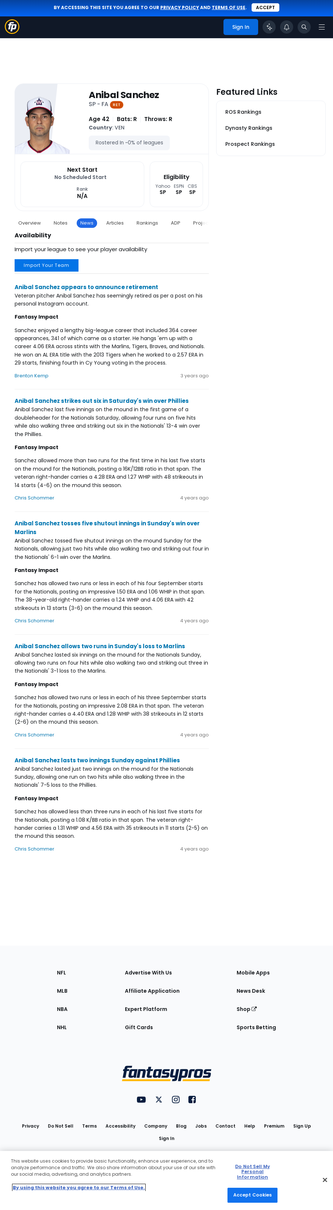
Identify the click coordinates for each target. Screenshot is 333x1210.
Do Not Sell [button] (60, 1126)
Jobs (201, 1126)
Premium (274, 1126)
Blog (181, 1126)
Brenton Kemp (32, 375)
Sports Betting (256, 1027)
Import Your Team (46, 265)
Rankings (147, 222)
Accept (265, 7)
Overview (29, 222)
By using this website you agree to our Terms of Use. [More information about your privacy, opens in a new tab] (79, 1187)
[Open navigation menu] (321, 27)
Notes (61, 222)
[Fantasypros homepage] (12, 32)
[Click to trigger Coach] (269, 27)
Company (155, 1126)
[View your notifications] (286, 27)
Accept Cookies (252, 1195)
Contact (225, 1126)
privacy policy (179, 7)
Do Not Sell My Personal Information (252, 1171)
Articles (115, 222)
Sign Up (302, 1126)
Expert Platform (146, 1009)
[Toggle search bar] (304, 27)
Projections (206, 222)
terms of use (228, 7)
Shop (247, 1009)
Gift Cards (139, 1027)
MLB (62, 991)
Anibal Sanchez (124, 95)
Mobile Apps (253, 972)
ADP (175, 222)
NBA (62, 1009)
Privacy (30, 1126)
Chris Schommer (34, 497)
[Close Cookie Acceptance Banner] (325, 1180)
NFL (61, 972)
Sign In (167, 1138)
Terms (89, 1126)
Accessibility (120, 1126)
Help (249, 1126)
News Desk (251, 991)
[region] (166, 1180)
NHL (62, 1027)
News (86, 222)
